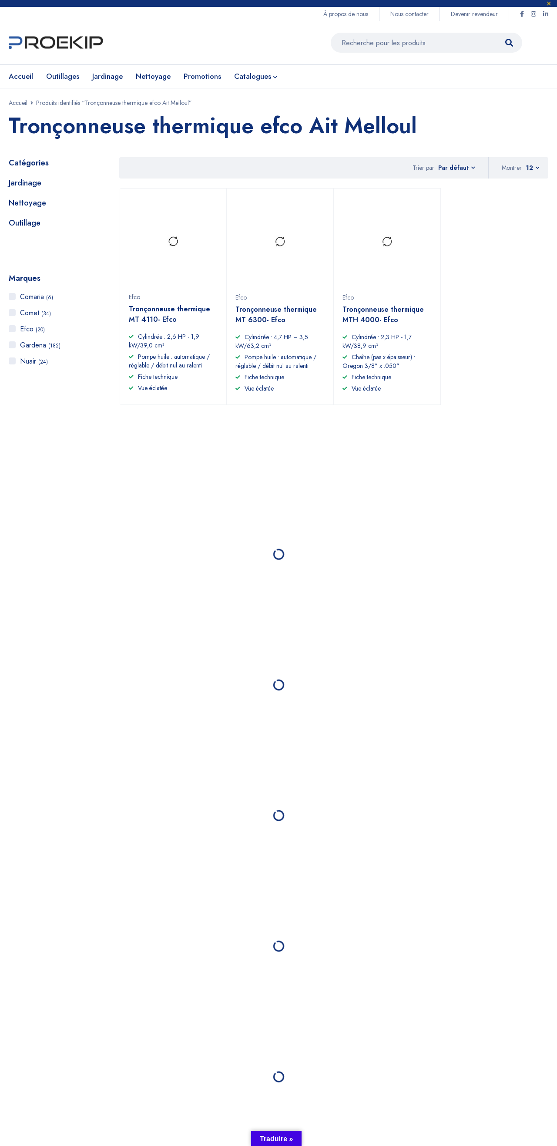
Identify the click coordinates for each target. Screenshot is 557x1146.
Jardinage (25, 183)
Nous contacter (409, 14)
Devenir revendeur (474, 14)
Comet (35, 313)
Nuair (34, 361)
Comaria (36, 297)
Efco (32, 329)
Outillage (24, 223)
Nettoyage (27, 203)
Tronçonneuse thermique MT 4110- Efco (169, 318)
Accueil (18, 102)
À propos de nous (345, 14)
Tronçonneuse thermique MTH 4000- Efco (383, 318)
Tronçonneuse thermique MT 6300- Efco (276, 318)
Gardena (40, 345)
